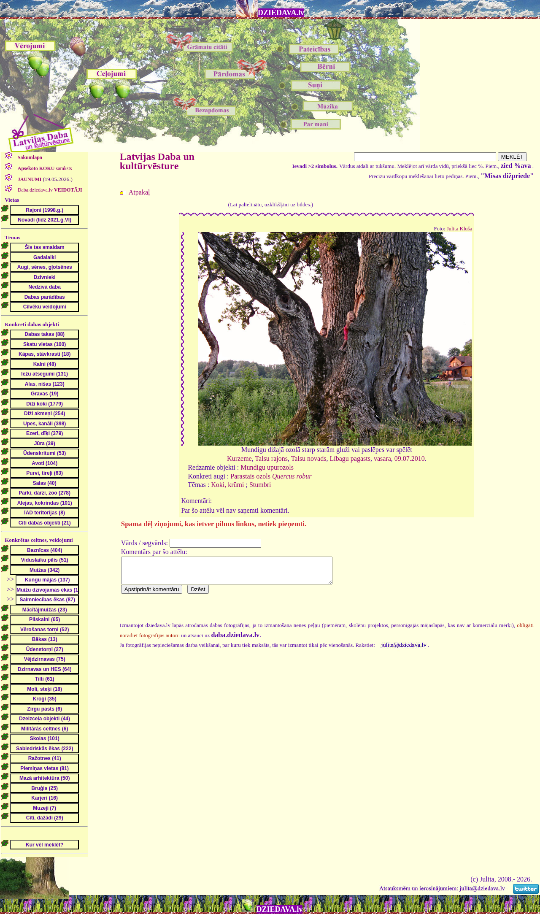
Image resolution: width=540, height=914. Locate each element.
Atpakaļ (139, 192)
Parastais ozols (270, 476)
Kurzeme (239, 458)
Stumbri (260, 484)
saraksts (44, 168)
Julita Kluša (459, 229)
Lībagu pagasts (349, 458)
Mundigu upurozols (267, 467)
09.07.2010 (409, 458)
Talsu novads (309, 458)
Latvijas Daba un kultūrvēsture (157, 161)
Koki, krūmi (227, 484)
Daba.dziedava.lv (49, 190)
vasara (382, 458)
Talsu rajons (271, 458)
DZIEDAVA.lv (281, 12)
